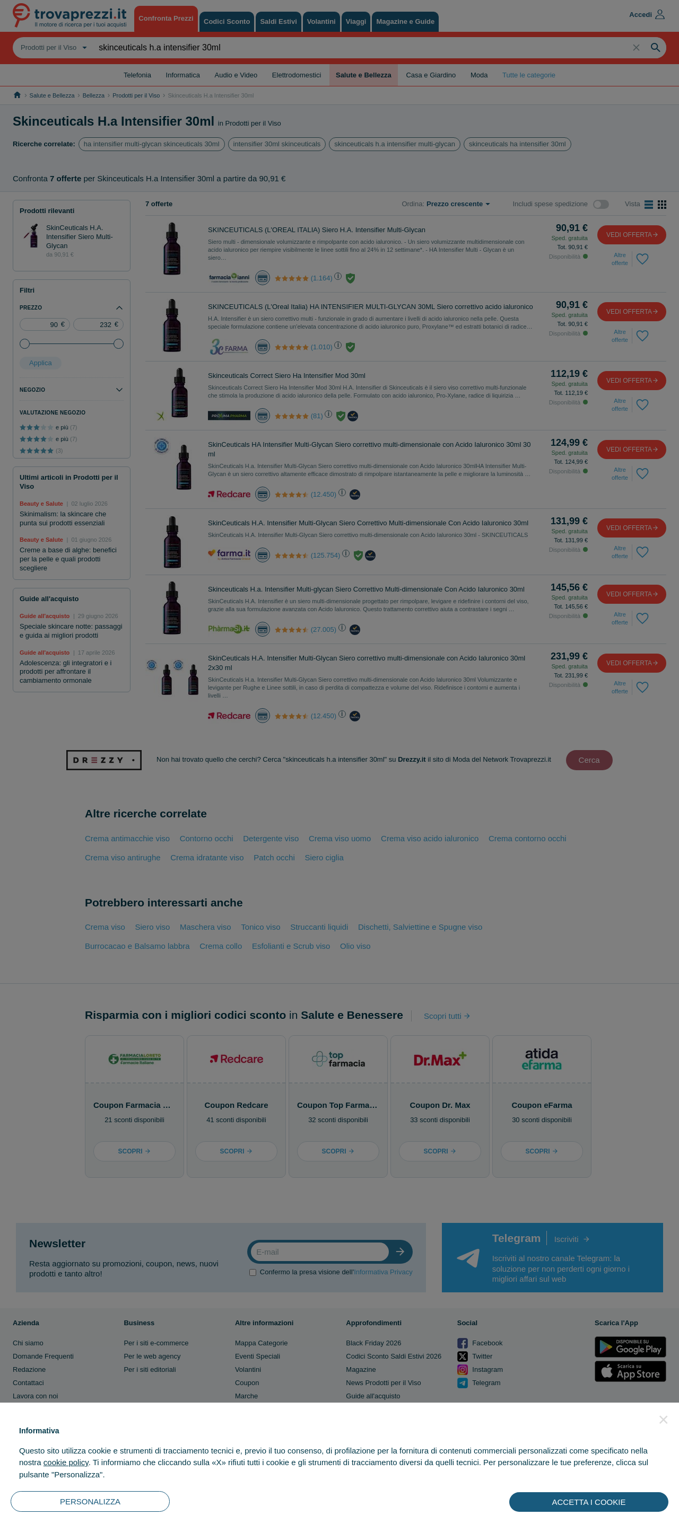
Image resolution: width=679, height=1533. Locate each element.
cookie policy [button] (66, 1462)
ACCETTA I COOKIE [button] (589, 1501)
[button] (663, 1419)
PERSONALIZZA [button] (90, 1501)
